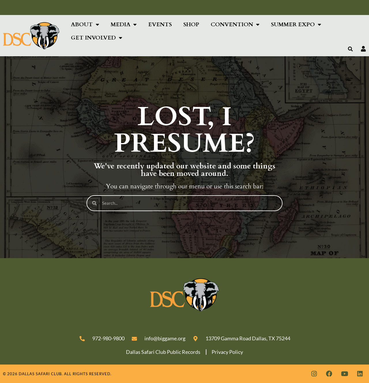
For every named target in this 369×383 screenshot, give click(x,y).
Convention (235, 24)
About (85, 24)
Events (160, 24)
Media (124, 24)
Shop (191, 24)
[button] (350, 49)
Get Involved (96, 37)
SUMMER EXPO (296, 24)
